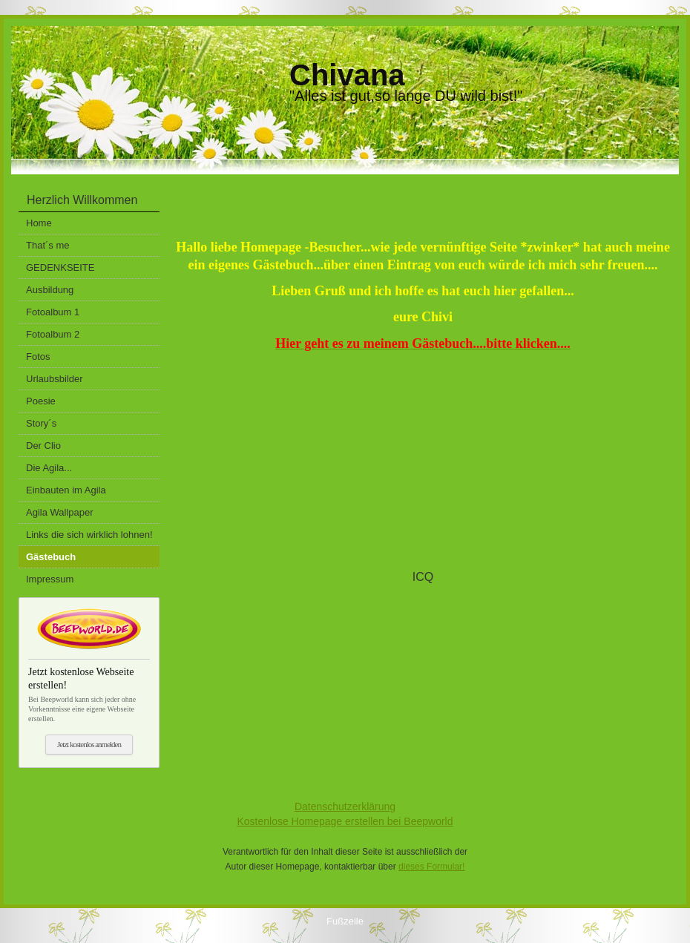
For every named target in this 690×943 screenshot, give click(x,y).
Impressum (49, 579)
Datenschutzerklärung (345, 806)
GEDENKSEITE (60, 267)
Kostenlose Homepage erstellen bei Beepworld (345, 821)
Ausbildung (49, 289)
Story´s (41, 423)
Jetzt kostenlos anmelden (89, 744)
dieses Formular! (431, 866)
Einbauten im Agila (66, 490)
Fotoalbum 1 (52, 312)
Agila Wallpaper (59, 512)
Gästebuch (51, 556)
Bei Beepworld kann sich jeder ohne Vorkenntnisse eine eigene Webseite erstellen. (89, 691)
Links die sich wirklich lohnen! (89, 534)
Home (39, 223)
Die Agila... (49, 467)
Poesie (41, 401)
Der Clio (43, 445)
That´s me (48, 245)
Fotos (38, 356)
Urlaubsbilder (54, 378)
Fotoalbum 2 (52, 334)
